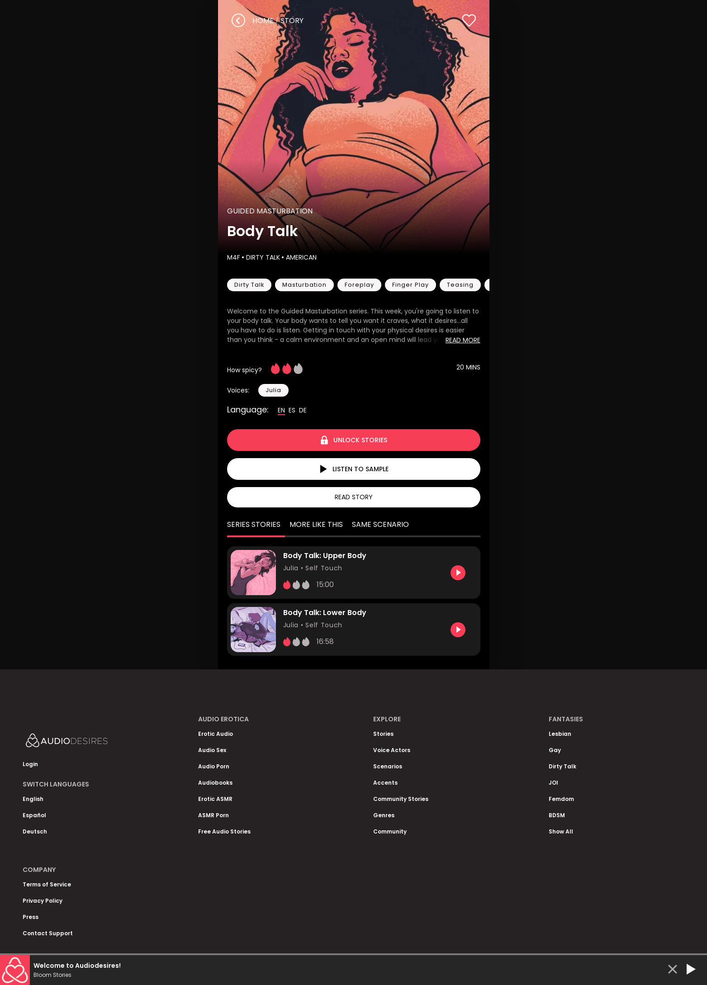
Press (30, 917)
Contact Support (48, 933)
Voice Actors (391, 750)
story (292, 20)
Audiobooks (215, 782)
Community (390, 831)
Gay (555, 750)
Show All (561, 831)
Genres (383, 815)
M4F (233, 257)
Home (263, 20)
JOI (553, 782)
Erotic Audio (215, 734)
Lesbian (560, 734)
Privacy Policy (42, 900)
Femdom (561, 799)
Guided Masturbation (270, 211)
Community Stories (400, 799)
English (33, 799)
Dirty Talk (262, 257)
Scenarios (387, 766)
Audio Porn (213, 766)
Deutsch (35, 831)
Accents (385, 782)
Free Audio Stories (224, 831)
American (300, 257)
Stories (383, 734)
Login (30, 764)
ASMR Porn (213, 815)
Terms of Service (47, 884)
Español (34, 815)
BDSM (557, 815)
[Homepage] (90, 742)
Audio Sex (212, 750)
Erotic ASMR (215, 799)
